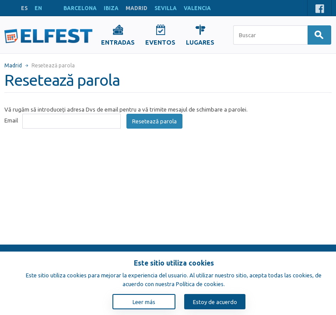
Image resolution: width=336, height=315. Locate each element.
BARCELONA (80, 8)
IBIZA (111, 8)
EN (38, 8)
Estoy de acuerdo (215, 302)
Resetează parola (154, 121)
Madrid (13, 65)
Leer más (144, 302)
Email (11, 120)
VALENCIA (197, 8)
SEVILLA (165, 8)
